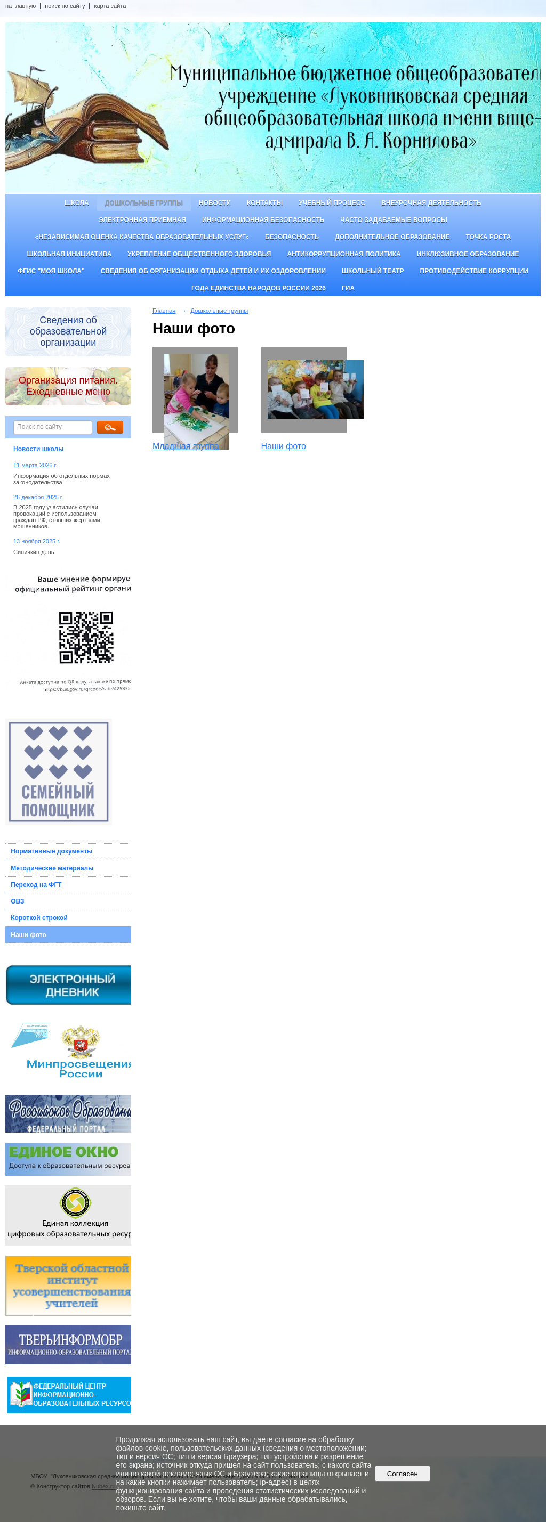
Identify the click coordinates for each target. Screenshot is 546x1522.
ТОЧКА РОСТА (488, 237)
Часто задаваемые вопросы (393, 220)
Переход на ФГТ (36, 885)
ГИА (348, 288)
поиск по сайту (65, 6)
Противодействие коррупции (474, 271)
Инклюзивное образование (468, 254)
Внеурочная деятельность (431, 203)
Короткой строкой (39, 918)
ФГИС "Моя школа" (51, 271)
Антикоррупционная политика (343, 254)
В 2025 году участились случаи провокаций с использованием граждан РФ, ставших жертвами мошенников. (56, 517)
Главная (164, 310)
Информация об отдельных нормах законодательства (61, 479)
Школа (77, 203)
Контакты (265, 203)
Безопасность (292, 237)
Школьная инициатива (69, 254)
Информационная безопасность (263, 220)
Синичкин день (33, 552)
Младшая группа (185, 446)
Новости (215, 203)
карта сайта (110, 6)
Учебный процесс (332, 203)
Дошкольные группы (144, 203)
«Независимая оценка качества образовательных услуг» (142, 237)
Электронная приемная (142, 220)
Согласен (402, 1474)
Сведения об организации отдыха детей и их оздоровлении (213, 271)
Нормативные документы (51, 851)
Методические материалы (52, 868)
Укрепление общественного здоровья (199, 254)
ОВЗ (17, 901)
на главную (20, 6)
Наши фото (28, 935)
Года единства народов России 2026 (258, 288)
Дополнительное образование (392, 237)
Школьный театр (373, 271)
